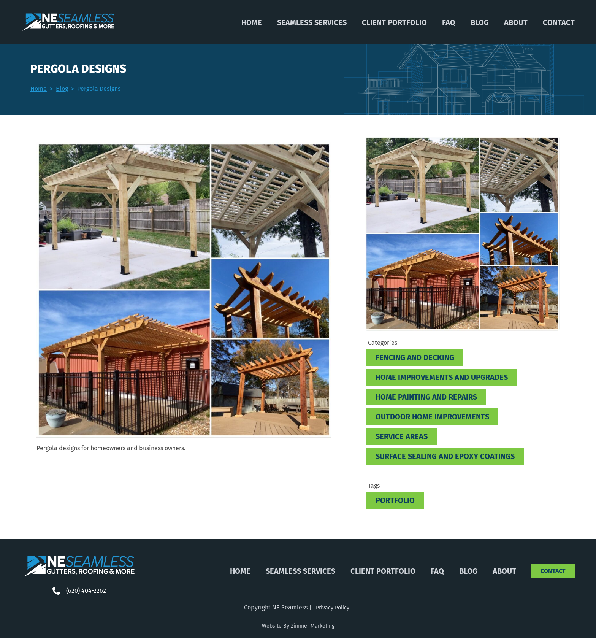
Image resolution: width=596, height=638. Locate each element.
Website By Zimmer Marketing (298, 626)
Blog (480, 22)
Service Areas (402, 436)
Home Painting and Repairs (426, 397)
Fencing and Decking (415, 357)
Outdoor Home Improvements (432, 416)
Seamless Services (312, 22)
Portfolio (395, 500)
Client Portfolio (394, 22)
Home (251, 22)
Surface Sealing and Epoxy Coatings (445, 456)
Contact (559, 22)
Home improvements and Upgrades (442, 377)
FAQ (448, 22)
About (516, 22)
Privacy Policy (332, 608)
